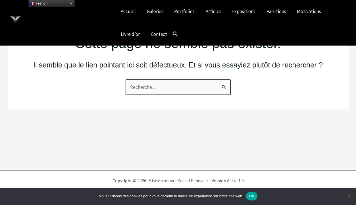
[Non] (349, 196)
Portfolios (181, 11)
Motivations (301, 11)
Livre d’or (129, 34)
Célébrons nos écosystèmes (60, 26)
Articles (209, 11)
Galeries (153, 11)
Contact (157, 34)
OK (251, 196)
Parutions (269, 11)
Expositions (238, 11)
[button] (173, 34)
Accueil (127, 11)
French (38, 3)
